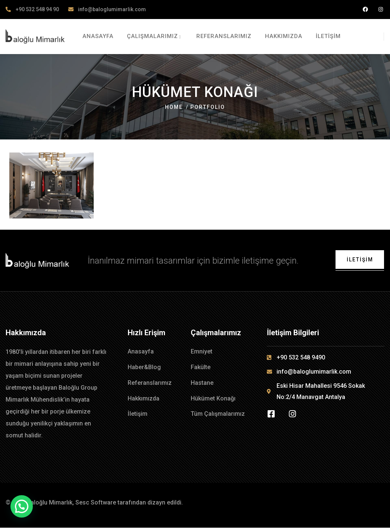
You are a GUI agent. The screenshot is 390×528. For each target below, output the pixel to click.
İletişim (359, 260)
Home (174, 107)
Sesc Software (95, 502)
